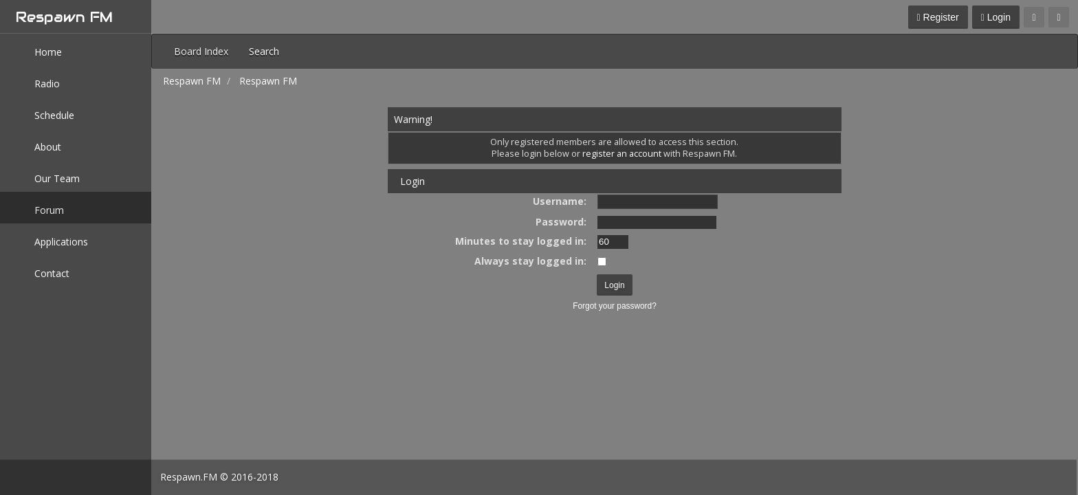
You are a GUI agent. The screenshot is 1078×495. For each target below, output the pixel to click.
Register (938, 17)
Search (264, 51)
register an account (621, 154)
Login (996, 17)
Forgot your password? (615, 306)
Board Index (201, 51)
